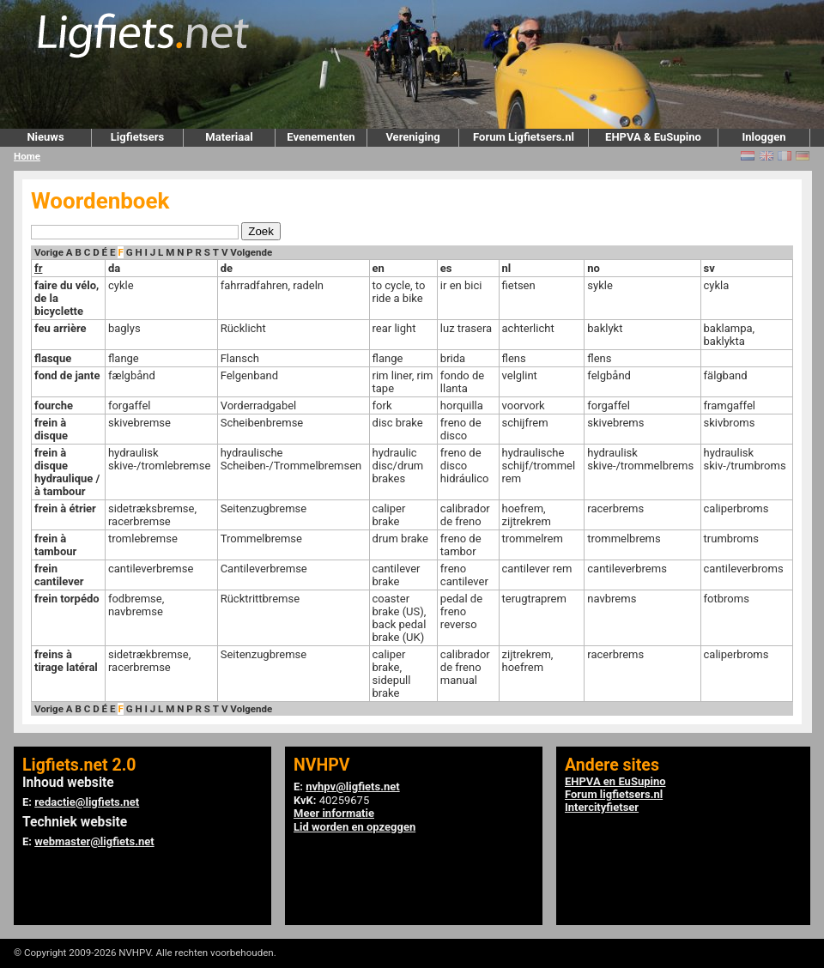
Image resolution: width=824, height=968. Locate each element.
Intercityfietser (602, 807)
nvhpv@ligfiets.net (352, 786)
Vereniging (412, 136)
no (593, 268)
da (114, 268)
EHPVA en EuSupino (615, 781)
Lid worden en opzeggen (354, 826)
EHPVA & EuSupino (653, 136)
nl (507, 268)
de (227, 268)
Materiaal (228, 136)
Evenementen (320, 136)
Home (27, 156)
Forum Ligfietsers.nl (523, 136)
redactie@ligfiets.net (86, 802)
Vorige (49, 252)
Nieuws (45, 136)
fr (38, 268)
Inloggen (763, 136)
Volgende (251, 252)
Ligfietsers (137, 136)
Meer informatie (334, 813)
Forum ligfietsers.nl (614, 794)
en (379, 268)
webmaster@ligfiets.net (94, 841)
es (446, 268)
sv (709, 268)
